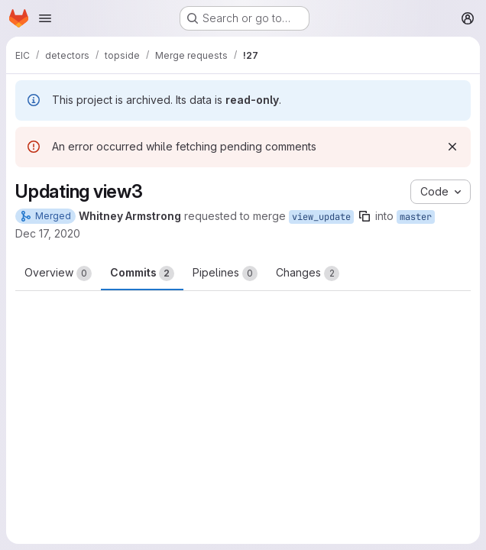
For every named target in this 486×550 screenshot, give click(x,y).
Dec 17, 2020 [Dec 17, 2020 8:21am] (47, 233)
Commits (142, 273)
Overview (58, 273)
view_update (321, 217)
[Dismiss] (452, 147)
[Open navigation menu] (45, 18)
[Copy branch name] (364, 216)
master (416, 217)
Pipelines (225, 273)
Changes (307, 273)
